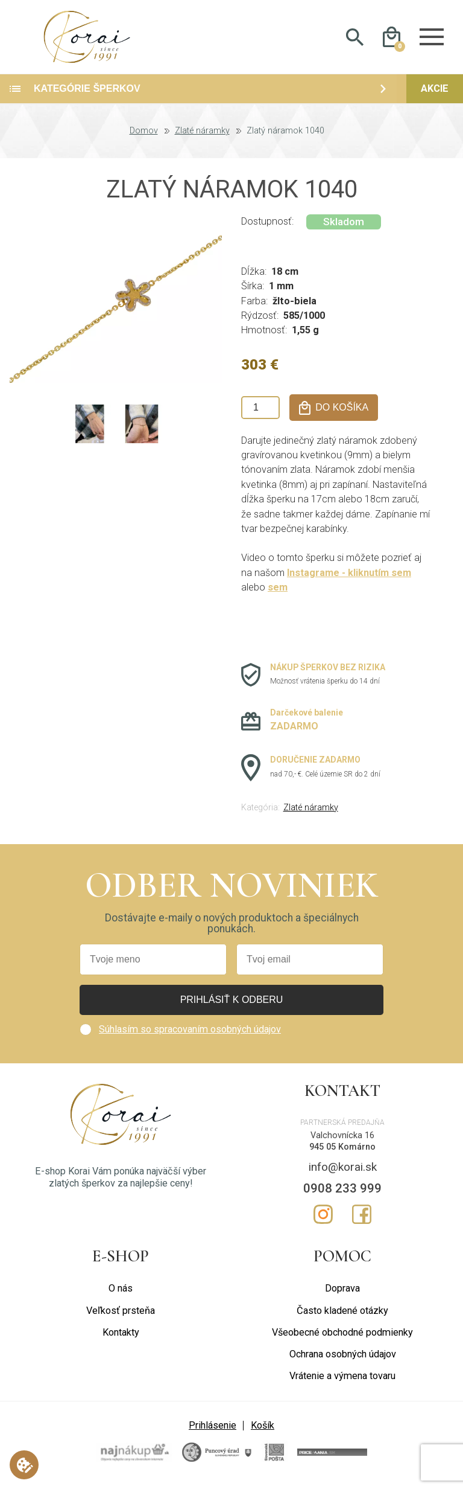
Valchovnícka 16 (342, 1141)
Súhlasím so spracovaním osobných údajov (190, 1034)
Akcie (435, 94)
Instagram (323, 1219)
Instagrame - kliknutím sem (350, 578)
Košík (262, 1430)
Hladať (355, 40)
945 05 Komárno (342, 1152)
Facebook (361, 1219)
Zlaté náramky (202, 136)
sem (278, 592)
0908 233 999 (342, 1193)
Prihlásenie (212, 1430)
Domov (144, 136)
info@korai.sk (343, 1172)
